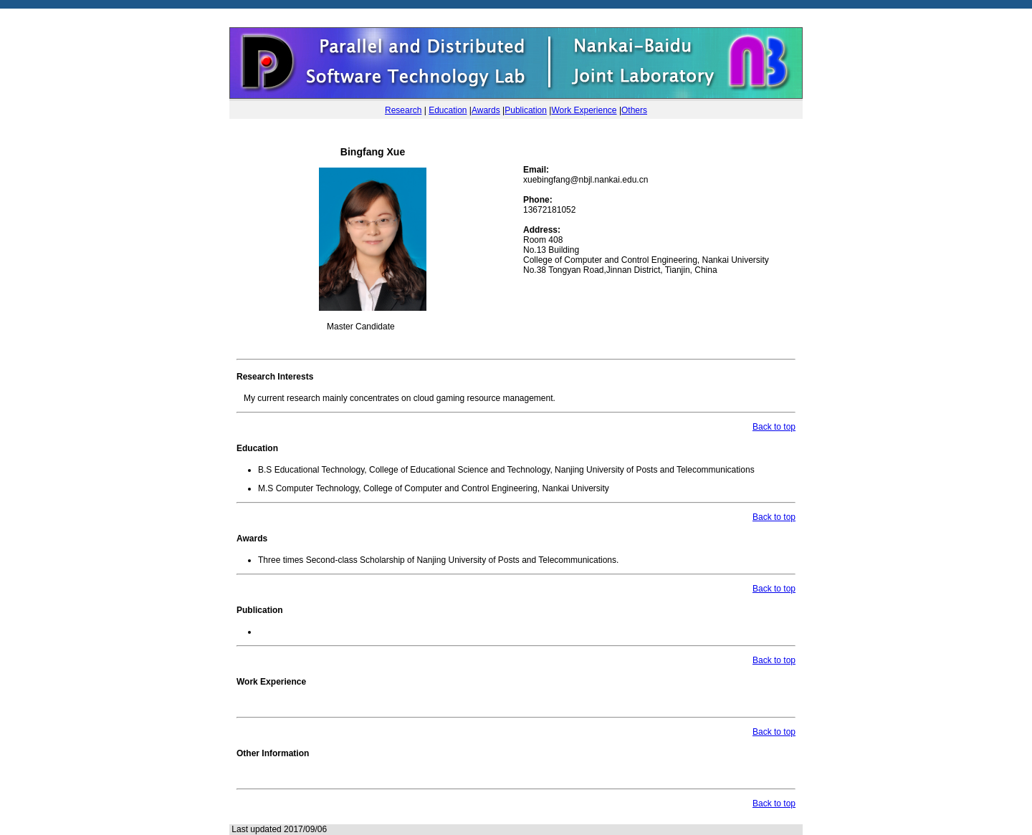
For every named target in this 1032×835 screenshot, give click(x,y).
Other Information (272, 753)
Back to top (774, 427)
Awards (486, 110)
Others (634, 110)
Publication (526, 110)
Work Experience (583, 110)
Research (403, 110)
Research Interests (274, 377)
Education (448, 110)
